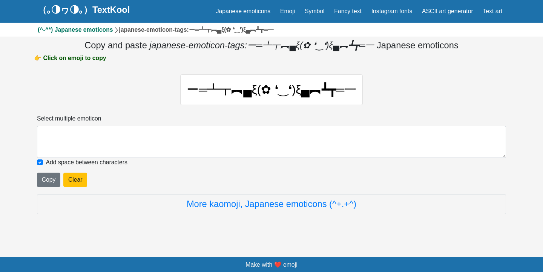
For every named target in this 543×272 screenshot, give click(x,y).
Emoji (287, 11)
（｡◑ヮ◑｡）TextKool (84, 10)
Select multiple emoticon (69, 118)
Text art (492, 11)
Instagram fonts (392, 11)
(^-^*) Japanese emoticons (75, 29)
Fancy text (348, 11)
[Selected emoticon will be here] (271, 142)
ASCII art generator (447, 11)
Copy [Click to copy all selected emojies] (49, 179)
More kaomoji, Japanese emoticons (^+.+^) (271, 204)
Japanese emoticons (243, 11)
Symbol (315, 11)
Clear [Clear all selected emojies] (75, 179)
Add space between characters (86, 162)
